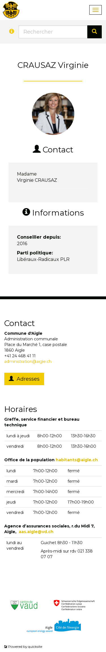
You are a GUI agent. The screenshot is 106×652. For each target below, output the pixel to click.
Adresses (24, 379)
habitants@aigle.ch (77, 459)
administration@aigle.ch (27, 361)
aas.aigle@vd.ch (36, 531)
